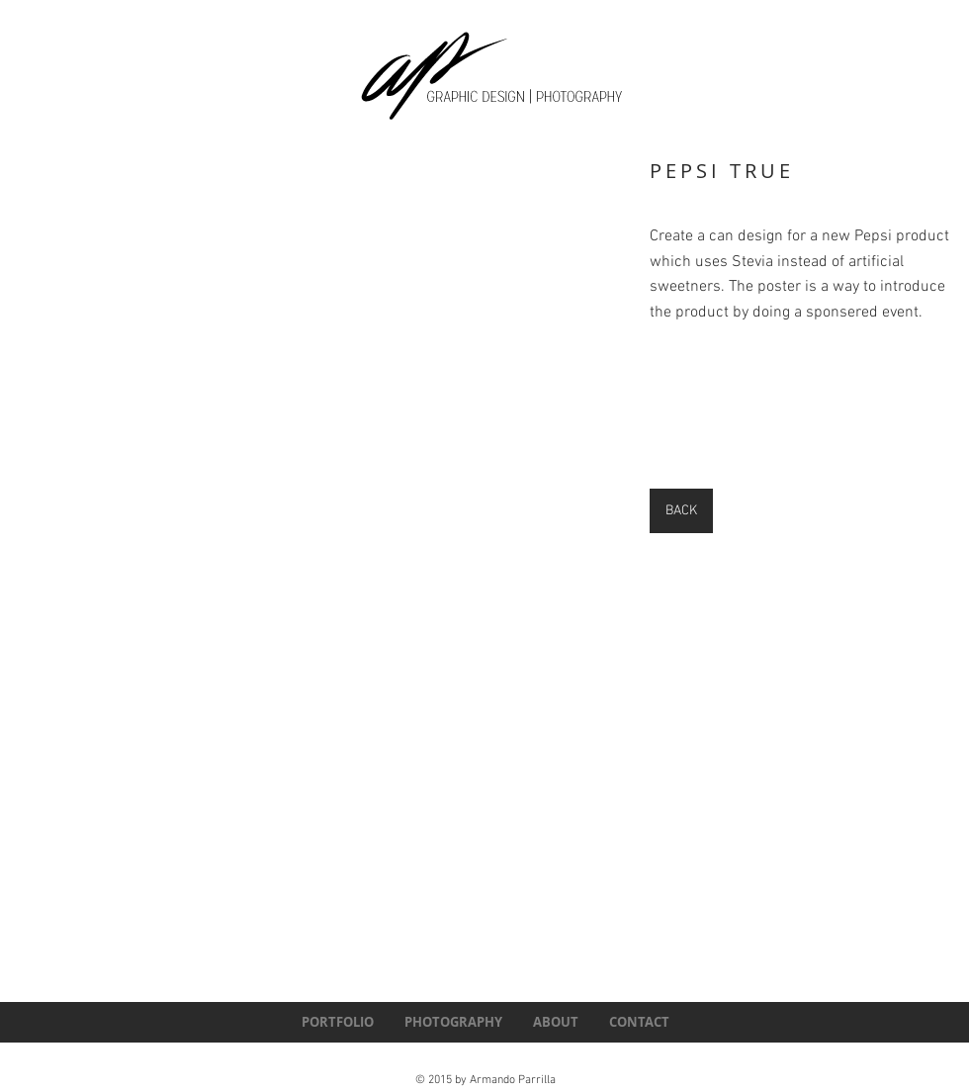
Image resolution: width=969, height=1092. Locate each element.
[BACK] (681, 511)
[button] (375, 350)
